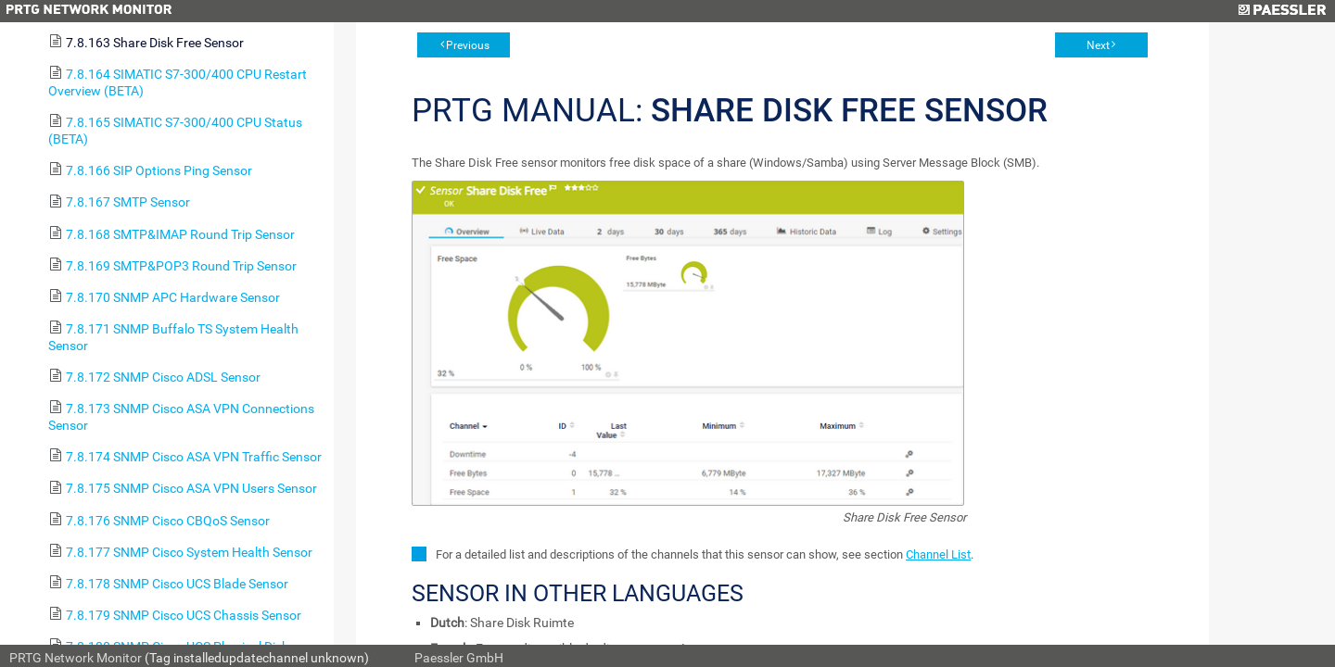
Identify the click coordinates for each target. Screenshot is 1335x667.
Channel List (938, 554)
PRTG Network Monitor (75, 657)
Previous (468, 45)
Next (1098, 45)
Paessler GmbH (458, 657)
